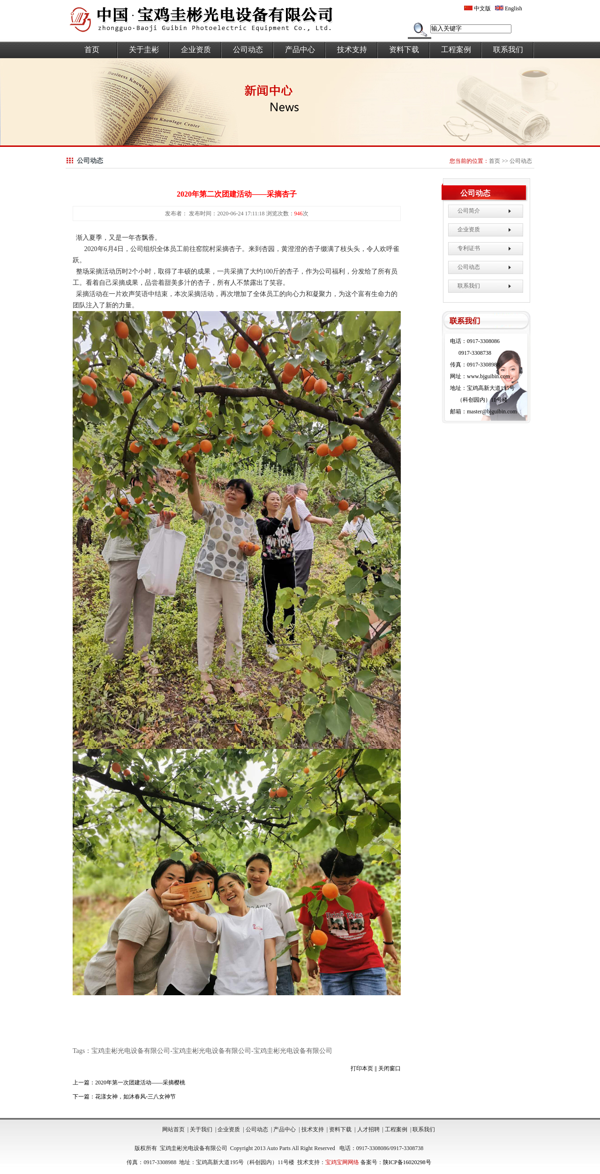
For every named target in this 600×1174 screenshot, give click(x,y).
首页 (91, 49)
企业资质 (196, 49)
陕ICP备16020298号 (407, 1162)
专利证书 (469, 248)
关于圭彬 (144, 49)
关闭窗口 (389, 1068)
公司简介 (469, 210)
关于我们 (201, 1129)
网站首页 (173, 1129)
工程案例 (456, 49)
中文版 (477, 8)
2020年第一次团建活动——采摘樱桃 (140, 1082)
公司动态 (248, 49)
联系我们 (508, 49)
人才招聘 (368, 1129)
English (508, 8)
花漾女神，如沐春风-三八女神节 (135, 1096)
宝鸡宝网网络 (342, 1162)
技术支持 (352, 49)
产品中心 (300, 49)
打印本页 (362, 1068)
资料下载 (404, 49)
